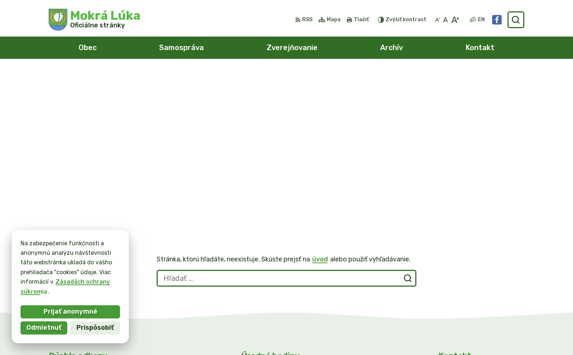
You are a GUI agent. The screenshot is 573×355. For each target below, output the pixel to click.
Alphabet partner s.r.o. (288, 335)
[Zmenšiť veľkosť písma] (438, 19)
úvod (320, 98)
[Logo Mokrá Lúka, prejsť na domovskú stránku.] (95, 20)
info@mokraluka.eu (467, 287)
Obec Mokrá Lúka (399, 335)
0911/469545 (458, 279)
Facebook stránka (465, 295)
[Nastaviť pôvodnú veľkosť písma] (445, 19)
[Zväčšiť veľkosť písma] (455, 19)
